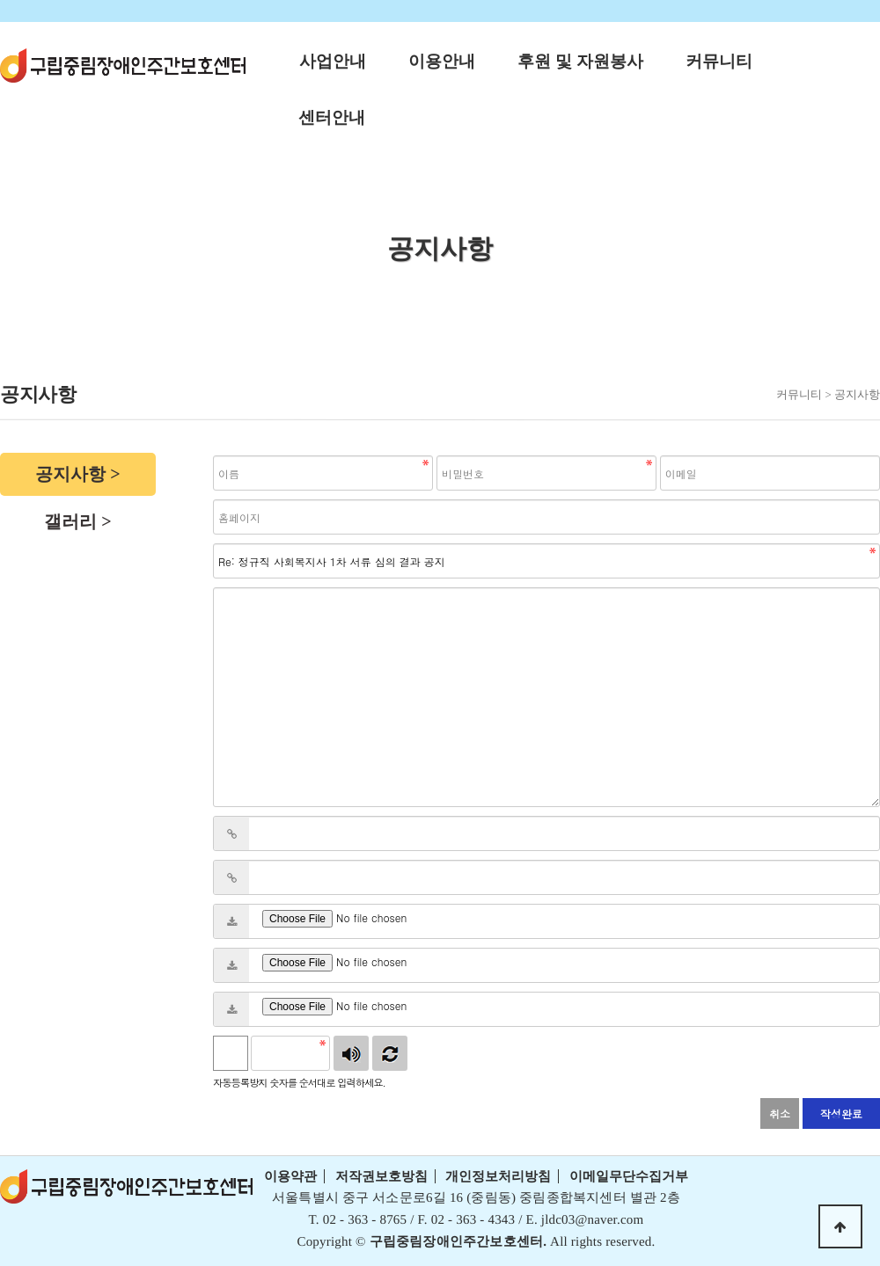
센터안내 (331, 117)
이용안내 (441, 61)
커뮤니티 (719, 61)
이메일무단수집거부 (628, 1176)
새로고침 (389, 1053)
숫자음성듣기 (351, 1053)
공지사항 (70, 474)
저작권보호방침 (381, 1176)
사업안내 (332, 61)
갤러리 (70, 521)
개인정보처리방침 (498, 1176)
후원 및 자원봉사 (580, 61)
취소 (779, 1113)
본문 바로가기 (0, 0)
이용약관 (290, 1176)
